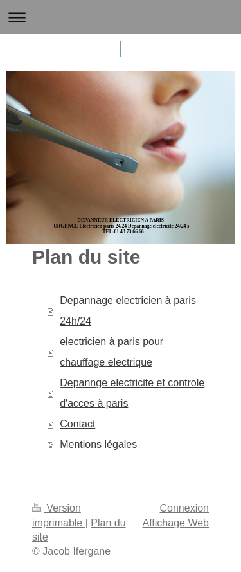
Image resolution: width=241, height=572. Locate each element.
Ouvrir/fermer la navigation (120, 17)
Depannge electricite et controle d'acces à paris (132, 393)
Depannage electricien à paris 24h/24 (128, 310)
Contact (77, 423)
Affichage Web (176, 522)
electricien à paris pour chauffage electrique (111, 352)
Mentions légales (98, 444)
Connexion (185, 508)
